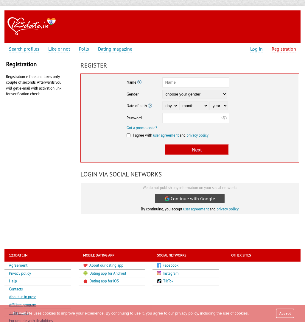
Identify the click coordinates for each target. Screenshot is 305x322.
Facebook (167, 265)
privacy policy (197, 135)
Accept (285, 313)
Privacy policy (20, 273)
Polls (84, 49)
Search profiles (24, 49)
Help (13, 281)
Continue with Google (190, 198)
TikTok (165, 281)
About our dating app (103, 265)
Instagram (168, 273)
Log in (256, 49)
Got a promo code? (142, 127)
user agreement (166, 135)
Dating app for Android (104, 273)
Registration (284, 49)
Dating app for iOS (101, 281)
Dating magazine (115, 49)
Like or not (59, 49)
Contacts (16, 289)
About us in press (22, 296)
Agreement (18, 265)
